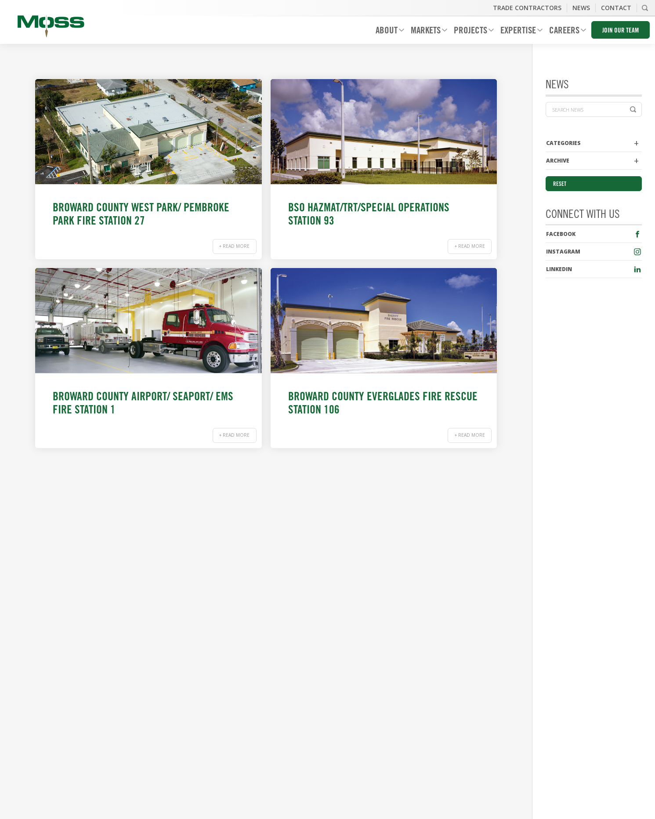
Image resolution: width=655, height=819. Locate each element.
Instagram (563, 251)
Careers (564, 31)
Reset (559, 184)
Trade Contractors (527, 8)
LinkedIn (559, 269)
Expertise (518, 31)
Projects (470, 31)
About (386, 31)
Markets (425, 31)
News (581, 8)
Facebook (560, 234)
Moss (51, 26)
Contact (616, 8)
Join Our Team (620, 31)
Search (645, 8)
